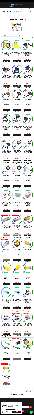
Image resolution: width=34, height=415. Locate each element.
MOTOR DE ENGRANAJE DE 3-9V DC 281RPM (6, 227)
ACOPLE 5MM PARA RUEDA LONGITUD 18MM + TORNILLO (28, 227)
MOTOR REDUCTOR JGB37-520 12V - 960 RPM (27, 325)
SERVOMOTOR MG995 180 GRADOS (27, 101)
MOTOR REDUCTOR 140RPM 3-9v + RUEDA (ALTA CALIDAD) (6, 53)
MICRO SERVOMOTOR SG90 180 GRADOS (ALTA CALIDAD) (27, 53)
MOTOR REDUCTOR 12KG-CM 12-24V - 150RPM (6, 251)
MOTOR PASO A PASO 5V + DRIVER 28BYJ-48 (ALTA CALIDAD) (6, 203)
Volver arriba (29, 391)
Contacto (3, 0)
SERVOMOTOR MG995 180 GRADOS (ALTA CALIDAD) (17, 102)
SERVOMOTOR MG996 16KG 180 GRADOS (17, 127)
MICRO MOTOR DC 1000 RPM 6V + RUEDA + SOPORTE (27, 152)
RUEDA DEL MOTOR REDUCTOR (17, 251)
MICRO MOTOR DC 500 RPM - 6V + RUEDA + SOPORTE (6, 177)
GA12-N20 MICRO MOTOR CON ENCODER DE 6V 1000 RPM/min (17, 325)
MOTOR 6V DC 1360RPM (17, 227)
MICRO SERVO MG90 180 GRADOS (6, 101)
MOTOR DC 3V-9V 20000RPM (28, 203)
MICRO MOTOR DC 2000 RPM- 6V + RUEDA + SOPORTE (17, 152)
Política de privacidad (10, 409)
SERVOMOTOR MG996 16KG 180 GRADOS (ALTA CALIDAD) (27, 127)
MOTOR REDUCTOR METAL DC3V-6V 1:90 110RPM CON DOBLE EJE (6, 300)
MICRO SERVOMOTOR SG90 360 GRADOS (6, 77)
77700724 (12, 0)
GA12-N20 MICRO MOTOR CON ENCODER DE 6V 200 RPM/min (6, 325)
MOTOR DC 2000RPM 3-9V (17, 203)
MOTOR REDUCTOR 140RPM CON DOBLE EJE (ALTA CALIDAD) (28, 251)
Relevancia (11, 35)
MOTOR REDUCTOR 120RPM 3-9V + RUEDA (27, 351)
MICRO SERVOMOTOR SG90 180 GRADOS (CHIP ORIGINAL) (17, 77)
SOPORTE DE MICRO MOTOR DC (28, 177)
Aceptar (16, 411)
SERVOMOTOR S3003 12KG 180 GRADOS (6, 127)
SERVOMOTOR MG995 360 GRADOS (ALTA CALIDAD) (6, 152)
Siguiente (18, 389)
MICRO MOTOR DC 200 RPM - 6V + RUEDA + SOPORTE (17, 177)
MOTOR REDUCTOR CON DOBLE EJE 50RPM (6, 376)
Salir (7, 411)
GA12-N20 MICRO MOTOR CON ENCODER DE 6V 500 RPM (28, 300)
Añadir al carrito (6, 61)
